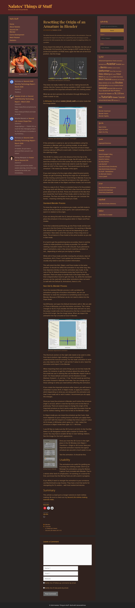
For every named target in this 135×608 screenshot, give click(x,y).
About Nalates (15, 27)
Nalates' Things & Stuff (30, 6)
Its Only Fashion (104, 161)
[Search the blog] (112, 26)
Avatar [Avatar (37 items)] (118, 64)
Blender (47, 524)
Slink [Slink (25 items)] (122, 94)
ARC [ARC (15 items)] (105, 64)
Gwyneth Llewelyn (104, 157)
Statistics (13, 40)
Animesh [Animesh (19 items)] (101, 64)
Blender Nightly (104, 116)
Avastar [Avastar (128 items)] (111, 63)
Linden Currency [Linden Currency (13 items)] (109, 77)
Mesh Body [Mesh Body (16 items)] (120, 77)
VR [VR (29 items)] (112, 100)
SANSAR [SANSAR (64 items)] (103, 88)
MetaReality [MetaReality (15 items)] (114, 79)
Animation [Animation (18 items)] (119, 61)
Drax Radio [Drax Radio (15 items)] (118, 71)
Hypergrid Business (105, 143)
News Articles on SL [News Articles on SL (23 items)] (105, 83)
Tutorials (48, 526)
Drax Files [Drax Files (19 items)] (113, 71)
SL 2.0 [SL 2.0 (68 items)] (117, 93)
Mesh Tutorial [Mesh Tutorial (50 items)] (105, 79)
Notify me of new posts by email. (57, 588)
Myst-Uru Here (103, 129)
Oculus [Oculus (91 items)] (119, 82)
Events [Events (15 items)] (114, 74)
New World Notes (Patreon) (107, 169)
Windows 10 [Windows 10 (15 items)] (117, 100)
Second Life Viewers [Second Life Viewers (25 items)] (105, 94)
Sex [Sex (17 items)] (113, 93)
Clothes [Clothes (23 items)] (109, 68)
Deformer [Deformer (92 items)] (104, 70)
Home (12, 24)
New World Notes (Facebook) (108, 166)
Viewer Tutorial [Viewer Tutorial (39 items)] (118, 97)
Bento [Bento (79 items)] (103, 67)
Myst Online (102, 127)
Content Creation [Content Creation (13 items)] (116, 67)
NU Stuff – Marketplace (106, 171)
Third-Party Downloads (106, 192)
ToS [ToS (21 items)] (100, 97)
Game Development (17, 35)
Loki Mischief (103, 164)
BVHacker (48, 101)
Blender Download (104, 111)
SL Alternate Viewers (105, 174)
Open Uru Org (103, 132)
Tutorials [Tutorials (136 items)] (106, 97)
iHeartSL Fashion (104, 159)
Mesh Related (15, 37)
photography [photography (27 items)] (103, 85)
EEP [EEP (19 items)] (111, 74)
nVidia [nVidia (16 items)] (113, 83)
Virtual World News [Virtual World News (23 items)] (105, 100)
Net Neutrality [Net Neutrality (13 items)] (121, 79)
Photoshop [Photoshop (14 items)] (110, 85)
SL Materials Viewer (51, 528)
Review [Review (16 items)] (121, 85)
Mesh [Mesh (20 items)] (115, 77)
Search (112, 30)
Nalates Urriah (20, 96)
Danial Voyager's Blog (105, 154)
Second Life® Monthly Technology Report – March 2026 (25, 84)
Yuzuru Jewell (103, 176)
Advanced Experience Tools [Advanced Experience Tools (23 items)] (107, 61)
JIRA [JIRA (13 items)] (104, 77)
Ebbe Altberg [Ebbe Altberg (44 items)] (104, 74)
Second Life (14, 30)
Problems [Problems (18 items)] (116, 85)
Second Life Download (106, 190)
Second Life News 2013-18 (53, 530)
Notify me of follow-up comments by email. (60, 583)
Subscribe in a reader (105, 215)
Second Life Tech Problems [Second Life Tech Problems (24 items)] (111, 91)
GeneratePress (81, 605)
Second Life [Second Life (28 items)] (111, 88)
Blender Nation (103, 113)
